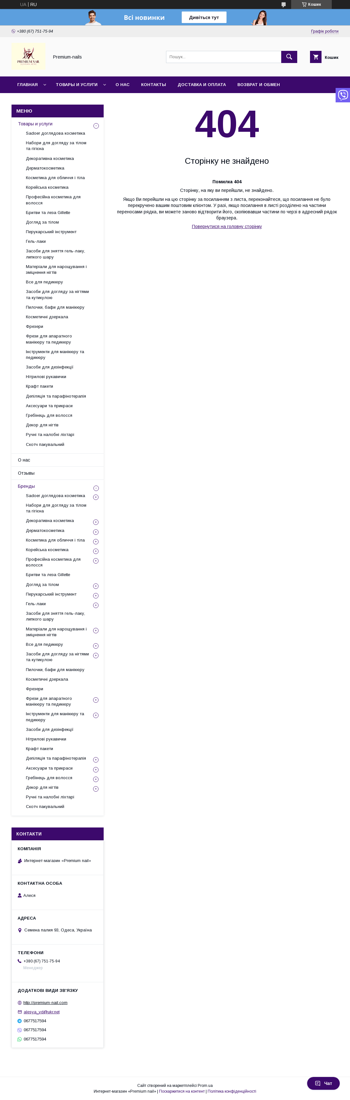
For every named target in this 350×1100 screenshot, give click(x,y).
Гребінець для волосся (49, 415)
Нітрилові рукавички (46, 376)
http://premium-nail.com (45, 1002)
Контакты (153, 84)
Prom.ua (205, 1085)
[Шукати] (289, 57)
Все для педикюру (44, 282)
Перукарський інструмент (51, 231)
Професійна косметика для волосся (53, 199)
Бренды (26, 486)
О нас (122, 84)
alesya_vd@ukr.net (42, 1011)
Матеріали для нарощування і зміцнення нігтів (56, 269)
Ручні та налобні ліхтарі (50, 434)
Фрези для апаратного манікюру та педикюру (49, 339)
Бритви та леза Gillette (48, 212)
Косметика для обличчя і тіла (55, 177)
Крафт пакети (39, 386)
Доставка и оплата (202, 84)
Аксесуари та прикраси (49, 405)
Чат (323, 1083)
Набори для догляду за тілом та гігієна (56, 145)
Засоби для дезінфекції (50, 367)
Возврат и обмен (258, 84)
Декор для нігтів (42, 425)
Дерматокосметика (45, 168)
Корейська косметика (47, 187)
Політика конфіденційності (232, 1091)
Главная (27, 84)
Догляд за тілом (42, 222)
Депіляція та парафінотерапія (56, 396)
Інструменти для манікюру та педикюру (55, 354)
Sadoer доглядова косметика (55, 133)
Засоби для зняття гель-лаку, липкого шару (55, 254)
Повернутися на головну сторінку (227, 226)
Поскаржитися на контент (182, 1091)
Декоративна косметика (50, 158)
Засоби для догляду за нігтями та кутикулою (57, 294)
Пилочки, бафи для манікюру (55, 307)
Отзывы (26, 473)
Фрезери (34, 326)
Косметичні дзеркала (47, 316)
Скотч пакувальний (45, 444)
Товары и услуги (77, 84)
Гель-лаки (36, 241)
